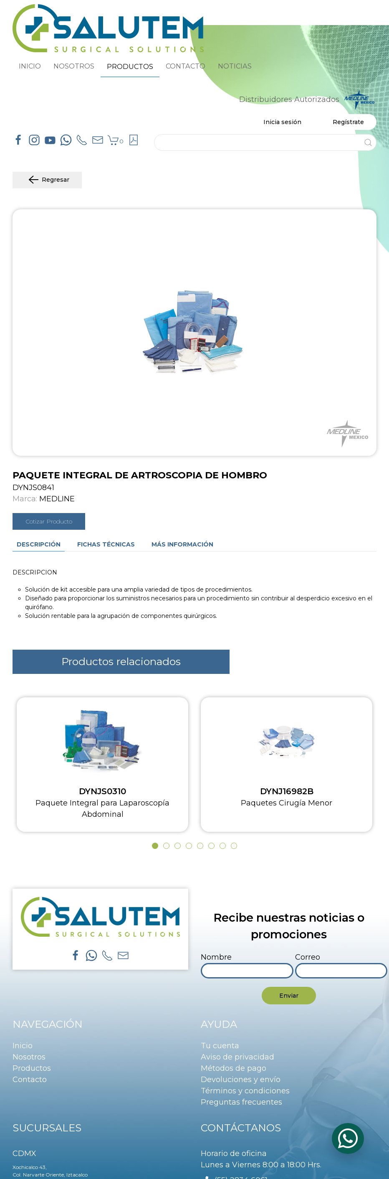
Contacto (30, 1079)
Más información (182, 544)
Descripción (39, 544)
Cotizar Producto (48, 521)
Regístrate (348, 122)
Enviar (288, 995)
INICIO (30, 66)
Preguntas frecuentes (241, 1102)
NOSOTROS (73, 66)
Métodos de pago (233, 1068)
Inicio (23, 1045)
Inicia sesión (282, 122)
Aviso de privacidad (237, 1057)
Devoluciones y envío (240, 1079)
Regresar (47, 180)
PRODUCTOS (130, 66)
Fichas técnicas (106, 544)
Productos (32, 1068)
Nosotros (29, 1057)
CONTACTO (185, 66)
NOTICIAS (235, 66)
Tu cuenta (220, 1045)
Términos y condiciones (245, 1090)
